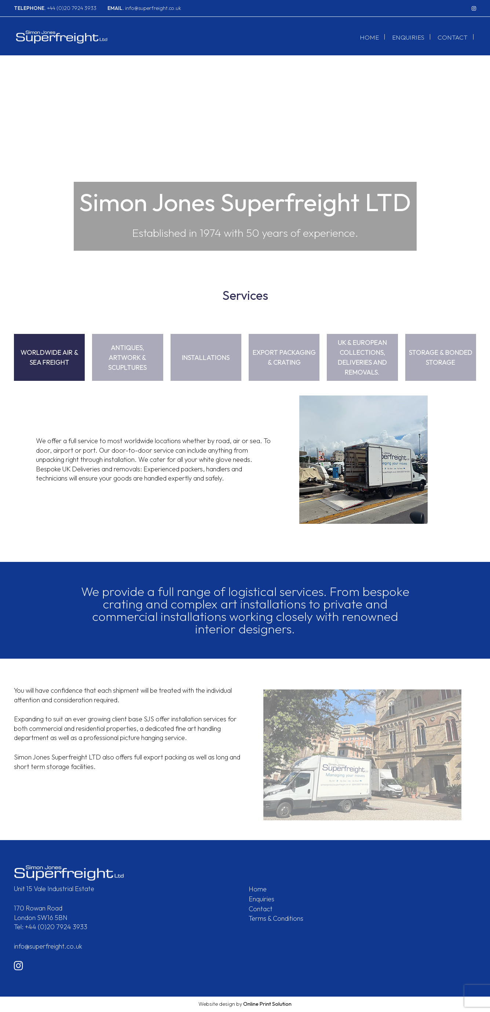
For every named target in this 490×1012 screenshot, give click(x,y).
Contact (453, 38)
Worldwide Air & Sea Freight (49, 357)
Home (369, 38)
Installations (206, 357)
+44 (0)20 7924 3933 (55, 8)
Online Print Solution (267, 1004)
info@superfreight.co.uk (144, 8)
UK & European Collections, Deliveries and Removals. (362, 357)
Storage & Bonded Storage (440, 357)
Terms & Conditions (276, 918)
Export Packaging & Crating (284, 357)
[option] (245, 156)
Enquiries (408, 38)
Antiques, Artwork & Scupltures (127, 357)
